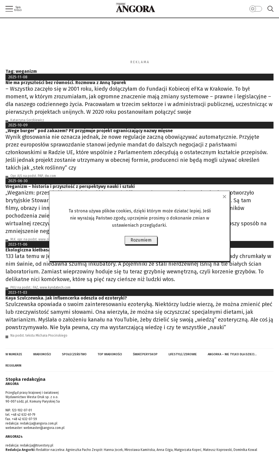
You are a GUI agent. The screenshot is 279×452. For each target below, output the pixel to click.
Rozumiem (141, 240)
